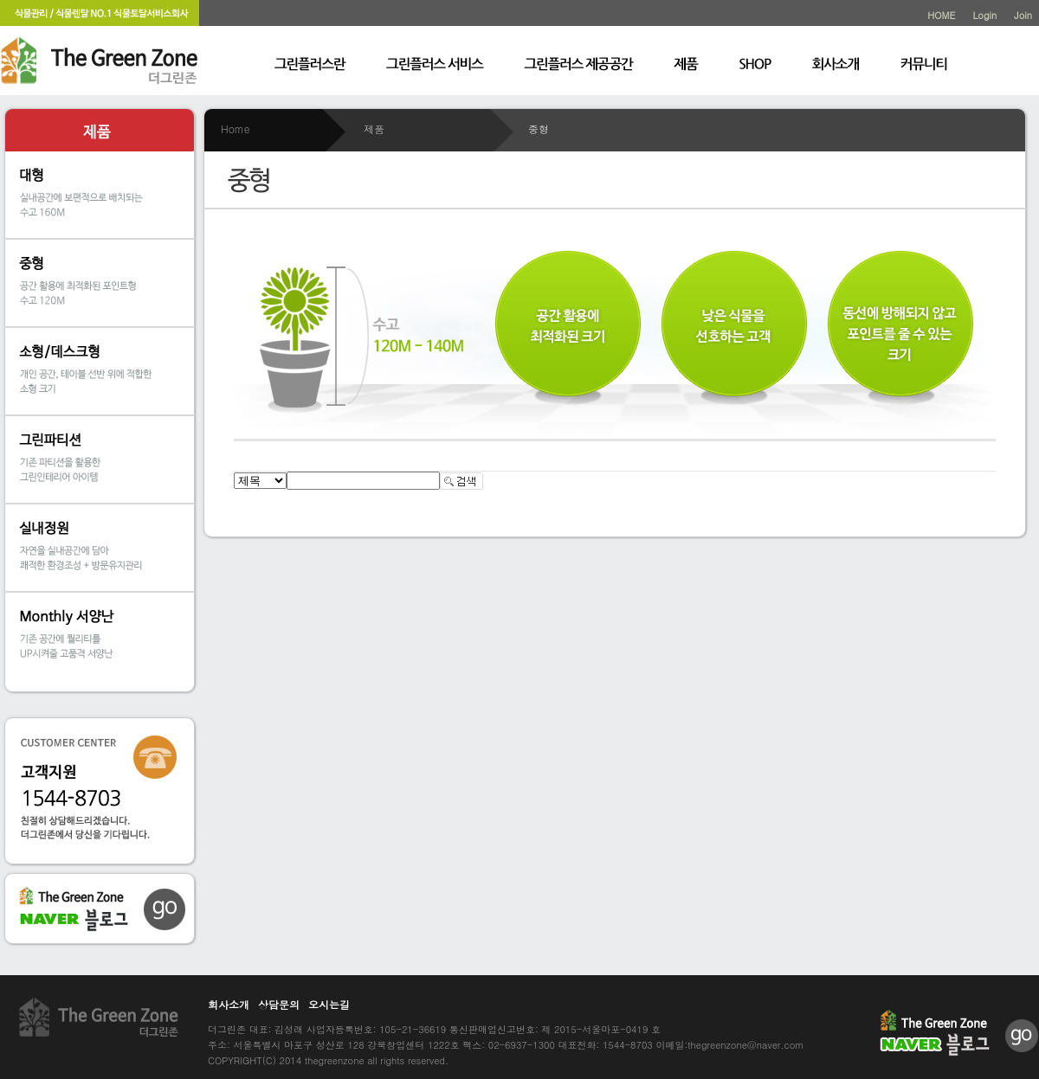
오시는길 (329, 1004)
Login (984, 15)
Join (1023, 15)
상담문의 (279, 1004)
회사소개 (228, 1004)
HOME (941, 15)
